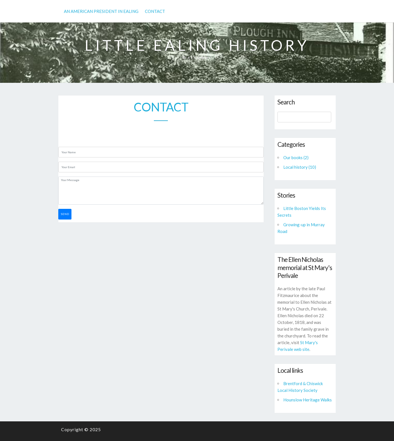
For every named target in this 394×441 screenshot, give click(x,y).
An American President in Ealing (101, 11)
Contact (155, 11)
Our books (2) (296, 157)
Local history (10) (299, 167)
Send (65, 214)
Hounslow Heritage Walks (307, 399)
